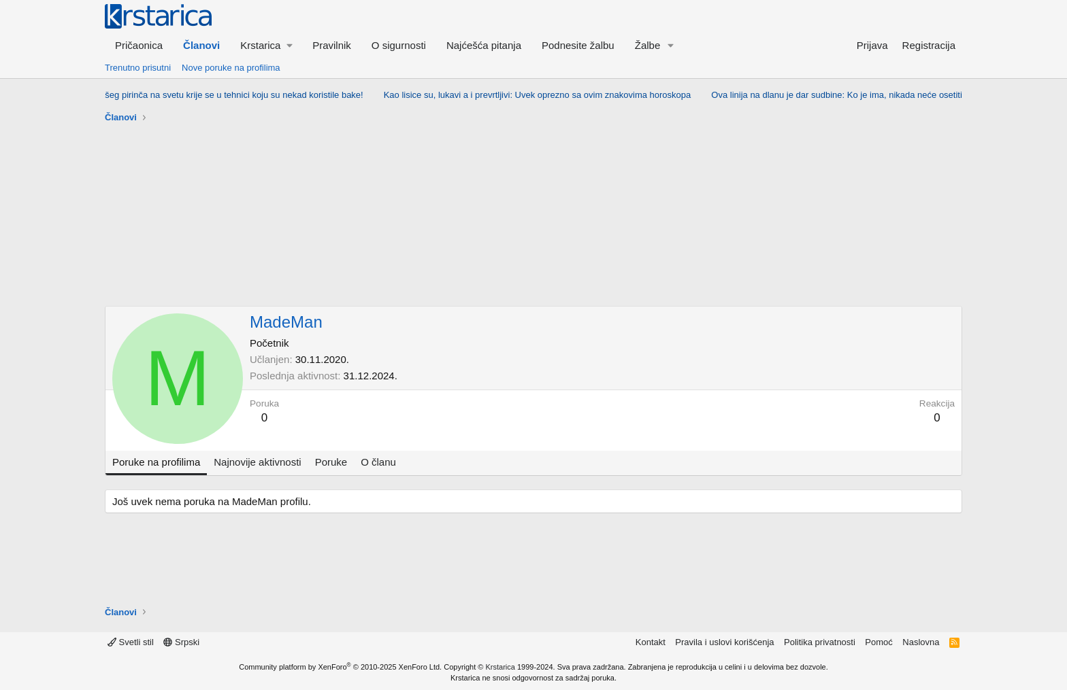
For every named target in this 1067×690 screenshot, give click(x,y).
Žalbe (648, 45)
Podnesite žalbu (578, 45)
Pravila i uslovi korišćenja (724, 642)
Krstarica (500, 667)
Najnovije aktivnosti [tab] (257, 462)
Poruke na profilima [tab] (156, 462)
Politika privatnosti (819, 642)
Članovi (201, 45)
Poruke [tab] (331, 462)
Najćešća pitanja (483, 45)
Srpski (181, 642)
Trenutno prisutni (138, 68)
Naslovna (920, 642)
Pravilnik (331, 45)
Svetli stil (131, 642)
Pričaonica (139, 45)
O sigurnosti (399, 45)
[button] (266, 45)
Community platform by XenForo (340, 667)
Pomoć (878, 642)
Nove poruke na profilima (231, 68)
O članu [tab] (378, 462)
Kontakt (651, 642)
